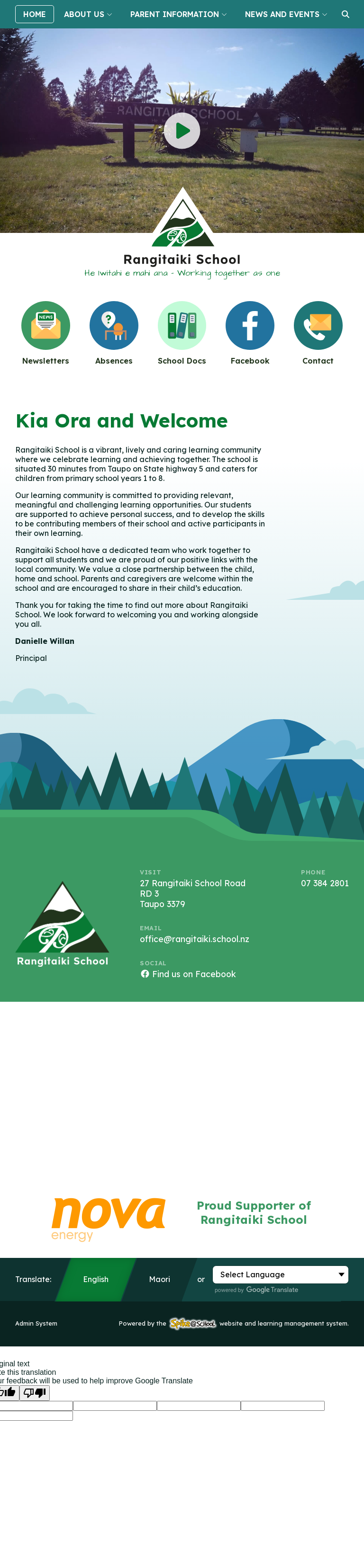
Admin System (36, 1323)
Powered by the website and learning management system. (234, 1323)
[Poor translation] (34, 1393)
